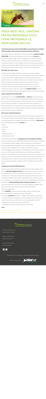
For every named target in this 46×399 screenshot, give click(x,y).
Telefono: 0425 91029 (7, 238)
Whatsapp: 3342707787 (8, 236)
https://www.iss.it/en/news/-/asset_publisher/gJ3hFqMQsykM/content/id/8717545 (23, 212)
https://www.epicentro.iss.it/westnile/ (11, 210)
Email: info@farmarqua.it (8, 243)
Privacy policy (19, 255)
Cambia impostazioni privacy (31, 255)
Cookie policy (10, 255)
